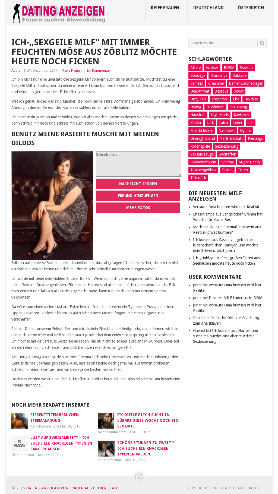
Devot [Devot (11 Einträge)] (238, 91)
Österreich (251, 7)
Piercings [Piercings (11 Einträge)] (255, 138)
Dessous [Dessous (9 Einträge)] (221, 91)
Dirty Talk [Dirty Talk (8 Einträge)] (198, 99)
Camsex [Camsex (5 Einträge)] (196, 83)
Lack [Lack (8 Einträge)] (210, 123)
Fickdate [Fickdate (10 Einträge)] (251, 99)
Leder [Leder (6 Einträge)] (237, 123)
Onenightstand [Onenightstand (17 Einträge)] (202, 138)
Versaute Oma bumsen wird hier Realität (226, 207)
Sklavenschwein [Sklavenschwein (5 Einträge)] (203, 162)
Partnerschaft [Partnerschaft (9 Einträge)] (231, 138)
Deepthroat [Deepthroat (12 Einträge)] (199, 91)
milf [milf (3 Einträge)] (251, 123)
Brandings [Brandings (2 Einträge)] (218, 75)
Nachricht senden (138, 184)
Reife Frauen (165, 7)
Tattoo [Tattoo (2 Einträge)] (227, 170)
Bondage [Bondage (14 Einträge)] (197, 75)
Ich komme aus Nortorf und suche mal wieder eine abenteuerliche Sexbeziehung (225, 336)
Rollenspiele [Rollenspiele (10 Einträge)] (200, 146)
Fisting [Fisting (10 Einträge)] (195, 107)
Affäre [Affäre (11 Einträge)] (195, 67)
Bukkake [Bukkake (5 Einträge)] (239, 75)
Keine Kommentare (44, 426)
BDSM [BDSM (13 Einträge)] (229, 67)
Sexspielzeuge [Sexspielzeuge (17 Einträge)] (202, 154)
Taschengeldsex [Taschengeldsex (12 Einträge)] (203, 170)
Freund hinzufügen (138, 196)
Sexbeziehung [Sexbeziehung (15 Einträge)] (226, 146)
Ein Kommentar (98, 70)
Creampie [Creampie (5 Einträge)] (216, 83)
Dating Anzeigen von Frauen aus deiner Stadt (72, 488)
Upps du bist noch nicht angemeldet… (226, 488)
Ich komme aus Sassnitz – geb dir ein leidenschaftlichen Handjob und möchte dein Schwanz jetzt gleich (225, 245)
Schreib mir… (138, 164)
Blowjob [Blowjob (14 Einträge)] (246, 67)
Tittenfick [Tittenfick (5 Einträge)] (198, 178)
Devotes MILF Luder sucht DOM (235, 298)
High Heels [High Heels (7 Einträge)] (220, 115)
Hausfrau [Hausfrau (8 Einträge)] (198, 115)
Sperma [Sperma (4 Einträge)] (227, 162)
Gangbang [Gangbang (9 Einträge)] (238, 107)
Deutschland (208, 7)
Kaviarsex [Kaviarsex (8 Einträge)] (241, 115)
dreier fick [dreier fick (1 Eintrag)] (219, 99)
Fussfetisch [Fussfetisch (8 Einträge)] (215, 107)
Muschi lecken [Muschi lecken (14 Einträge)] (201, 130)
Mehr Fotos (138, 207)
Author (16, 70)
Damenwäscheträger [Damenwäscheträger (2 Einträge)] (246, 83)
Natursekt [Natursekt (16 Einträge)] (227, 130)
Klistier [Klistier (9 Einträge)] (195, 123)
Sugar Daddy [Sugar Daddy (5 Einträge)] (250, 162)
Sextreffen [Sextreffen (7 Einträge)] (227, 154)
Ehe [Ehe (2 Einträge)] (236, 99)
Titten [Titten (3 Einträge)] (243, 170)
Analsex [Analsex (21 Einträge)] (212, 67)
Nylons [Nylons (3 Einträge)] (245, 130)
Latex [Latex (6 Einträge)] (223, 123)
